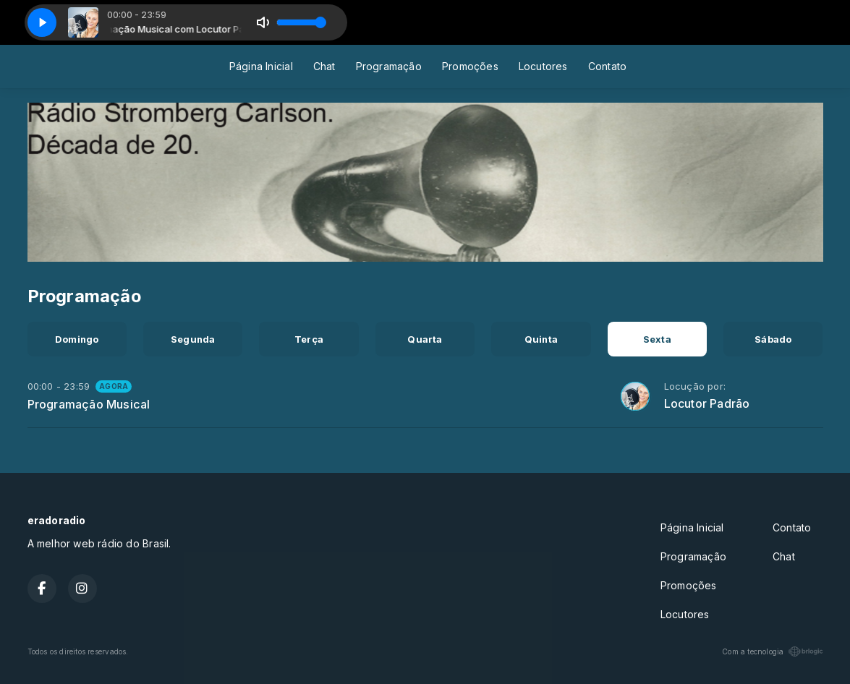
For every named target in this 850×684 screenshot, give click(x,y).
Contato (607, 66)
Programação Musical (88, 404)
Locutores (543, 66)
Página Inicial (261, 66)
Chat (324, 66)
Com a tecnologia (772, 651)
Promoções (470, 66)
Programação (389, 66)
